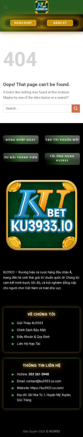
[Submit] (76, 108)
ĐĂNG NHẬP (23, 23)
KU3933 (9, 272)
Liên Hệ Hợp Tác (28, 344)
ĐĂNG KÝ (59, 23)
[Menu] (5, 7)
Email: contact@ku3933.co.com (39, 381)
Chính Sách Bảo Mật (31, 330)
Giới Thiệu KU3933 (30, 323)
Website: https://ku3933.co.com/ (40, 388)
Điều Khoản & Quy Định (33, 337)
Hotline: (33, 374)
